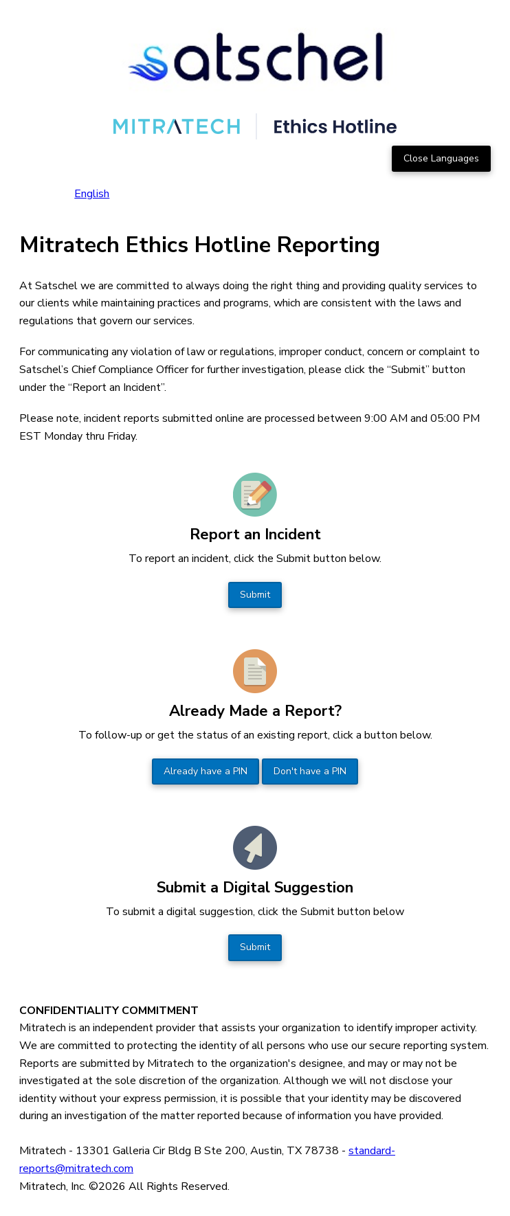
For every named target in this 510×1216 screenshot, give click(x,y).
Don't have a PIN (310, 771)
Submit (255, 594)
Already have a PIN (205, 771)
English (91, 193)
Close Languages (441, 158)
